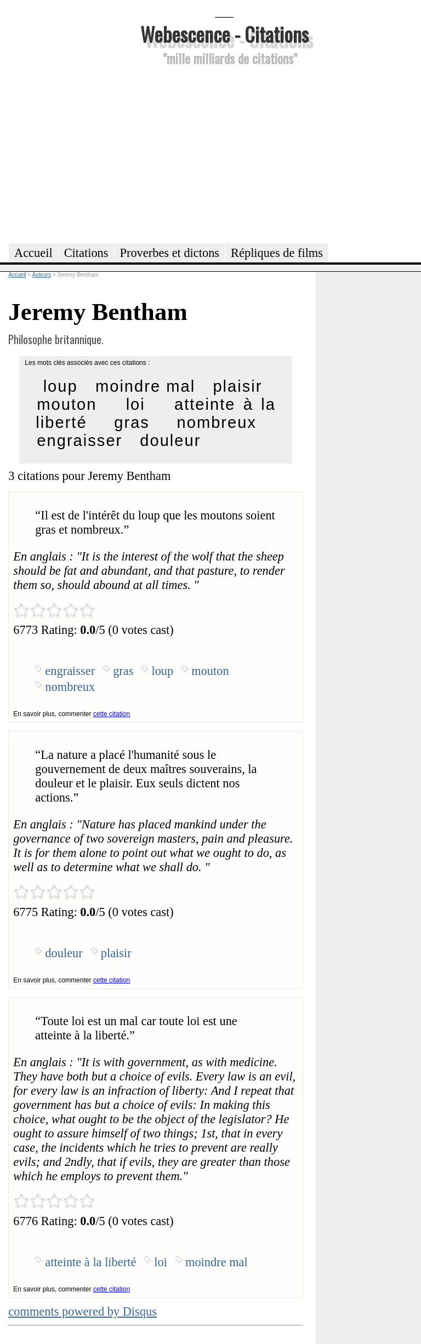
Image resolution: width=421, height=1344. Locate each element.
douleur (170, 440)
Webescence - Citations (224, 33)
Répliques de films (277, 253)
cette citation (111, 714)
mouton (66, 404)
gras (132, 422)
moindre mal (145, 386)
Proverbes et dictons (170, 253)
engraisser (79, 440)
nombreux (217, 422)
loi (135, 404)
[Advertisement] (224, 153)
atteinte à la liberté (90, 1262)
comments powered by (82, 1311)
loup (60, 386)
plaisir (237, 386)
